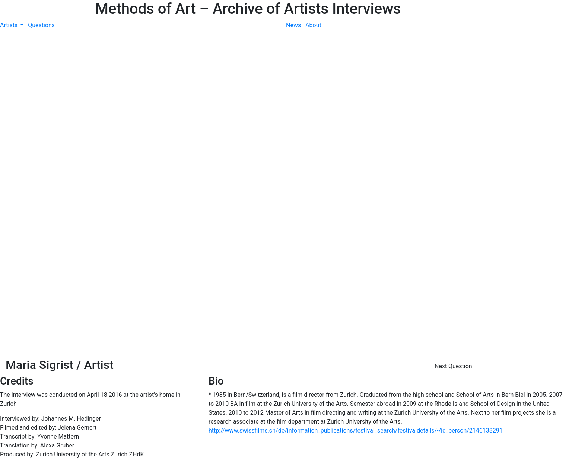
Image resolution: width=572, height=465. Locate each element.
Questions (41, 25)
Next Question (454, 366)
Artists (9, 25)
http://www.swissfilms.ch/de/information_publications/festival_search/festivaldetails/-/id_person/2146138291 (356, 430)
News (293, 25)
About (313, 25)
